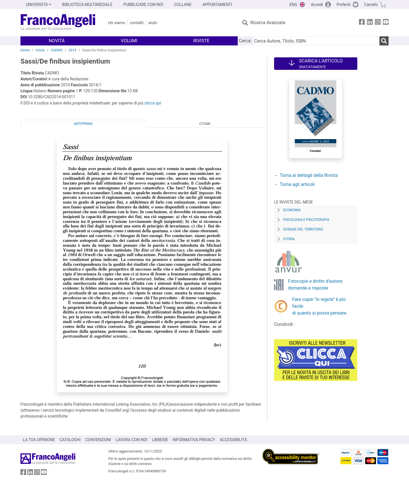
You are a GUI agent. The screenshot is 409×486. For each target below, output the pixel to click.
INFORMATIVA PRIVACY (194, 439)
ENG (293, 4)
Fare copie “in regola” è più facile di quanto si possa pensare (319, 306)
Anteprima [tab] (83, 124)
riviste (40, 50)
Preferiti (343, 4)
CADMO (56, 50)
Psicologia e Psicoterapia (306, 220)
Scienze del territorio (303, 229)
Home (25, 50)
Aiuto (152, 22)
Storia (289, 239)
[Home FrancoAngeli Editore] (58, 22)
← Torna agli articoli (294, 184)
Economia (292, 210)
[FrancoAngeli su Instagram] (378, 23)
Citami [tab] (204, 124)
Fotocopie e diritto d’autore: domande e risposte (315, 284)
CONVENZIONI (98, 439)
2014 (72, 50)
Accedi (317, 4)
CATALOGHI (70, 439)
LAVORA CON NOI (131, 439)
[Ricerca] (384, 40)
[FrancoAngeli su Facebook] (362, 23)
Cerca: (245, 40)
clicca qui (152, 103)
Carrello (371, 4)
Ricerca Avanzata (268, 22)
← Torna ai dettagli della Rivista (306, 175)
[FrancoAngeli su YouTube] (386, 23)
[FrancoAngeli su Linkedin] (370, 23)
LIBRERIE (160, 439)
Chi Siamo (116, 22)
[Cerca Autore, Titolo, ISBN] (316, 40)
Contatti (136, 22)
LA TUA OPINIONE (39, 439)
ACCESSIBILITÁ (233, 439)
